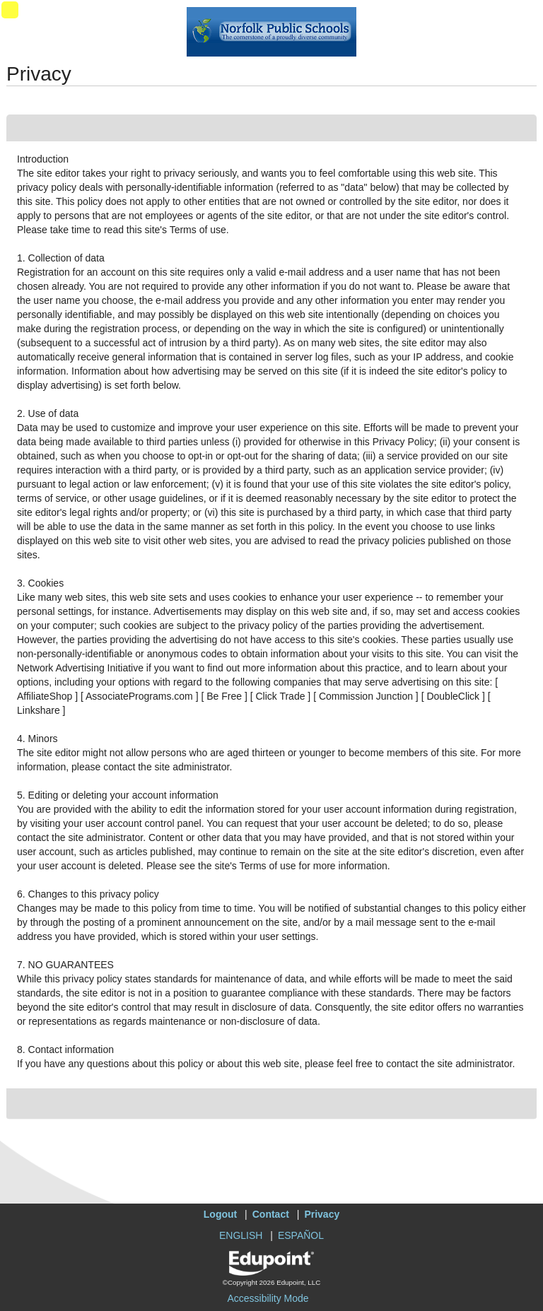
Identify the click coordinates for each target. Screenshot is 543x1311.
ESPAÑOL (301, 1235)
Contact (270, 1214)
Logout (220, 1214)
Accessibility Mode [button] (267, 1298)
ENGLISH (240, 1235)
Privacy (321, 1214)
